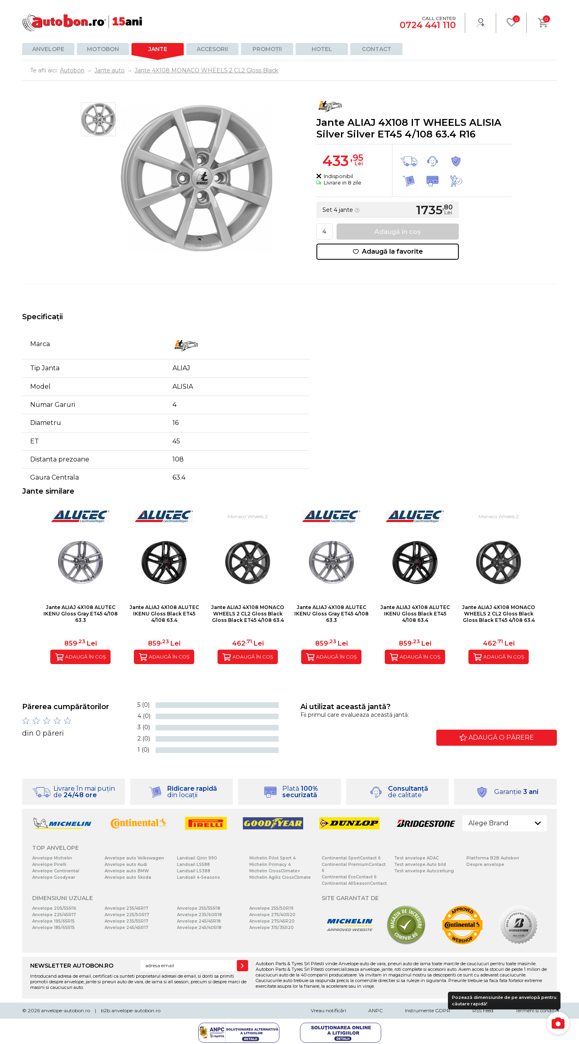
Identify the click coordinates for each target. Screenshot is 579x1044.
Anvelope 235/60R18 (199, 914)
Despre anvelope (485, 864)
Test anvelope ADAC (416, 858)
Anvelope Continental (55, 871)
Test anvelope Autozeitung (424, 871)
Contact (376, 49)
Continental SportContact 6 (351, 858)
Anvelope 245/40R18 (199, 927)
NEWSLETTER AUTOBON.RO (71, 965)
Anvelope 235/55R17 (126, 921)
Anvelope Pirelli (49, 864)
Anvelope (48, 49)
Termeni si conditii (536, 1010)
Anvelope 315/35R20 (271, 927)
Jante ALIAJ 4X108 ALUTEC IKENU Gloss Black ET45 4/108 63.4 (164, 613)
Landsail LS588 (193, 864)
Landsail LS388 (193, 871)
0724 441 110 (428, 25)
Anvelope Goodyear (53, 877)
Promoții (267, 49)
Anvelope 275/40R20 (272, 914)
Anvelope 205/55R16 (54, 908)
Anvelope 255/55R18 (198, 908)
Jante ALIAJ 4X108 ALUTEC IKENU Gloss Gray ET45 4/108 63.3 (80, 613)
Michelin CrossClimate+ (274, 871)
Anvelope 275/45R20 (272, 921)
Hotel (322, 49)
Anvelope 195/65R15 (53, 921)
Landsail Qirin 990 (197, 858)
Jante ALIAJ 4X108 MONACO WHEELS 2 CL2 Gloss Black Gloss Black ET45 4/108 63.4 (247, 613)
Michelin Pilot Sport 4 (272, 858)
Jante (157, 49)
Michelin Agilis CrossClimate (280, 877)
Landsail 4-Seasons (198, 877)
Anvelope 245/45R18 (199, 921)
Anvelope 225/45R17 (54, 914)
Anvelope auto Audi (126, 864)
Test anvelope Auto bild (420, 864)
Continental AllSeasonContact (354, 883)
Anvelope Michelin (52, 858)
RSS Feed (482, 1010)
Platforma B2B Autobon (492, 858)
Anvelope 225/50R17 (127, 914)
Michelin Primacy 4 (270, 864)
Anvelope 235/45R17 (126, 908)
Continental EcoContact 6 (349, 877)
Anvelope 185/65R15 (53, 927)
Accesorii (212, 49)
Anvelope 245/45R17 (126, 927)
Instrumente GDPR (427, 1010)
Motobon (103, 49)
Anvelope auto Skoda (128, 877)
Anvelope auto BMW (127, 871)
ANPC (375, 1010)
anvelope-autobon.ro (65, 1010)
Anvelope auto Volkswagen (134, 858)
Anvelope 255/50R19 (271, 908)
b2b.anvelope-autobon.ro (130, 1010)
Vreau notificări (328, 1010)
